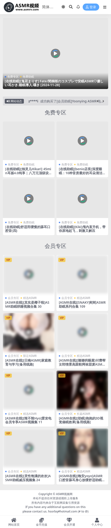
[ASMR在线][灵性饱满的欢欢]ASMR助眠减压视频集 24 (28, 478)
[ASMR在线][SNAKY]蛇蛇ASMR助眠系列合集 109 (82, 304)
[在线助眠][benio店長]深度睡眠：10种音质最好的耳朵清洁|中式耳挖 (81, 173)
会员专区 (55, 246)
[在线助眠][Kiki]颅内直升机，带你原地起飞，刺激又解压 (82, 229)
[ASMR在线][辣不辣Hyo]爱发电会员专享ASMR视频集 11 (28, 420)
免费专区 (13, 77)
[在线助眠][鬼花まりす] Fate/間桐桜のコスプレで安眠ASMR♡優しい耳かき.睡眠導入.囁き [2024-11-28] (54, 83)
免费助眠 (28, 77)
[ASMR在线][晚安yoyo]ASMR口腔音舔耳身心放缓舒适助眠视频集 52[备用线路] (82, 480)
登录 (91, 7)
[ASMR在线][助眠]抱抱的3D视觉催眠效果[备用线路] (81, 420)
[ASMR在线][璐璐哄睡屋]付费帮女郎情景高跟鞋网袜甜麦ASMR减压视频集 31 (82, 364)
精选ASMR (30, 298)
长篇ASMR (83, 414)
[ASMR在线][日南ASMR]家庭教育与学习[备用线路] (28, 362)
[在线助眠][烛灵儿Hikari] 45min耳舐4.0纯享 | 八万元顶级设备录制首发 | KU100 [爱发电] (28, 173)
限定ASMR (30, 356)
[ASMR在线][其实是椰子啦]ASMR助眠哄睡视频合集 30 (27, 304)
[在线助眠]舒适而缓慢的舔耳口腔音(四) (27, 229)
